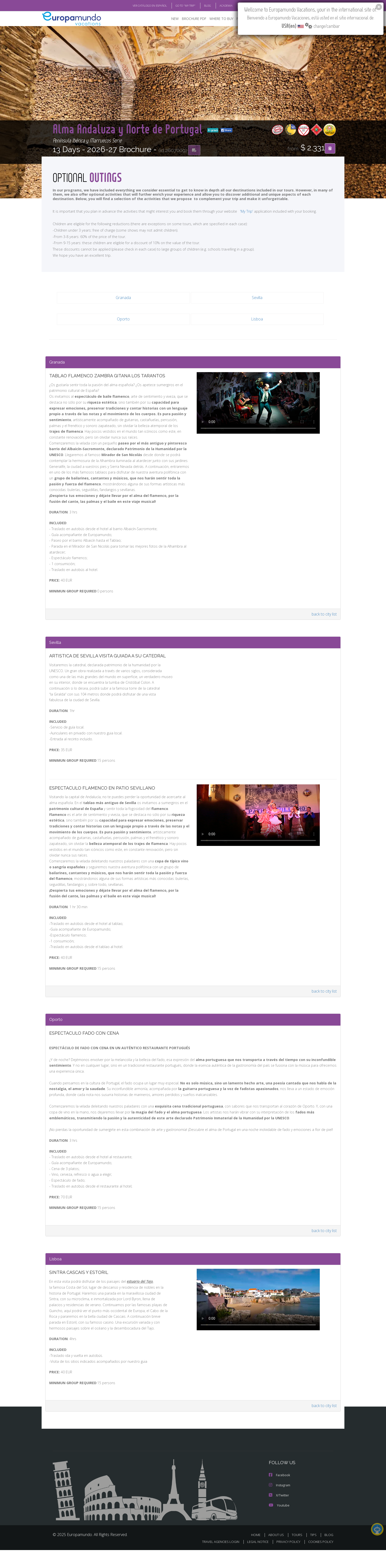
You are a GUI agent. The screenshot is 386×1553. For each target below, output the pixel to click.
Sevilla (257, 298)
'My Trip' (237, 211)
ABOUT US (277, 1537)
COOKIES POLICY (319, 1545)
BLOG (201, 5)
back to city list (324, 617)
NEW (170, 18)
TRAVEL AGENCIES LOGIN (216, 1545)
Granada (123, 298)
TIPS (314, 1537)
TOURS (298, 1537)
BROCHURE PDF (190, 18)
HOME (257, 1537)
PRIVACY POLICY (286, 1545)
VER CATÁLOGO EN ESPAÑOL (138, 5)
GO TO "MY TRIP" (177, 5)
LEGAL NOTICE (254, 1545)
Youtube (279, 1508)
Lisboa (257, 319)
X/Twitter (279, 1498)
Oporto (123, 319)
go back (119, 129)
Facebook (279, 1478)
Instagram (279, 1488)
